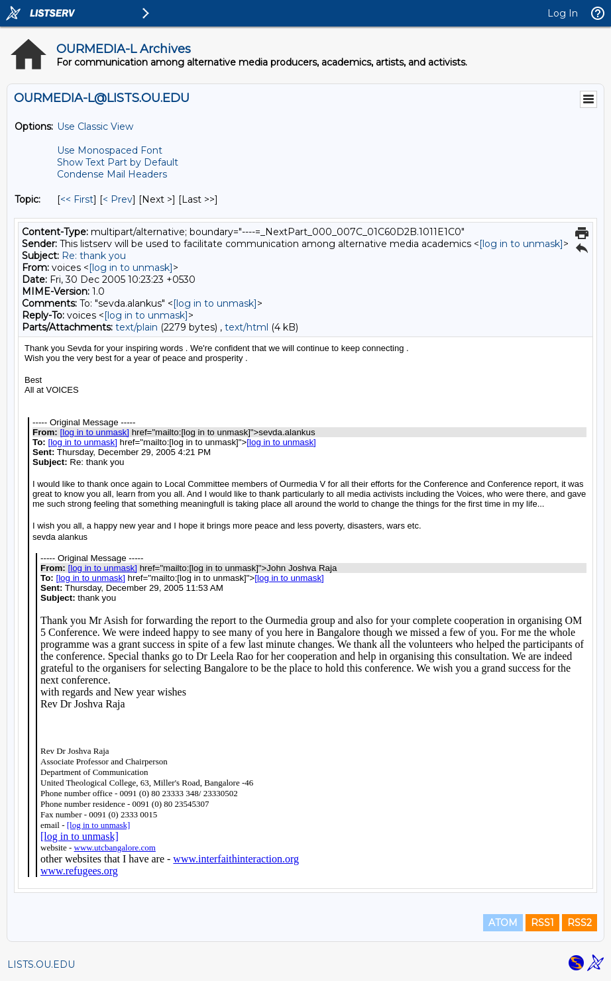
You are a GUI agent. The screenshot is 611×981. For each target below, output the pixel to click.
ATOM (503, 923)
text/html (246, 327)
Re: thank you (94, 256)
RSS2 (579, 923)
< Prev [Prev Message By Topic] (118, 199)
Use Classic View (95, 126)
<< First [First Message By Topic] (76, 199)
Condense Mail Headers (112, 174)
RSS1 (542, 923)
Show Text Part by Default (117, 162)
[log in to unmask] (521, 244)
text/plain (136, 327)
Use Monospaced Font (109, 150)
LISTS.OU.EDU (41, 964)
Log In (562, 13)
